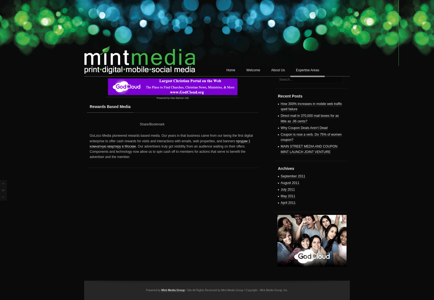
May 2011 (288, 196)
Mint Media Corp (139, 57)
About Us (278, 70)
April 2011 (288, 203)
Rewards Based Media (110, 106)
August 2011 (290, 183)
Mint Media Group (173, 290)
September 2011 (293, 176)
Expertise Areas (307, 70)
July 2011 (288, 189)
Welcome (253, 70)
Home (230, 70)
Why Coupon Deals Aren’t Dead (304, 128)
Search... (286, 79)
